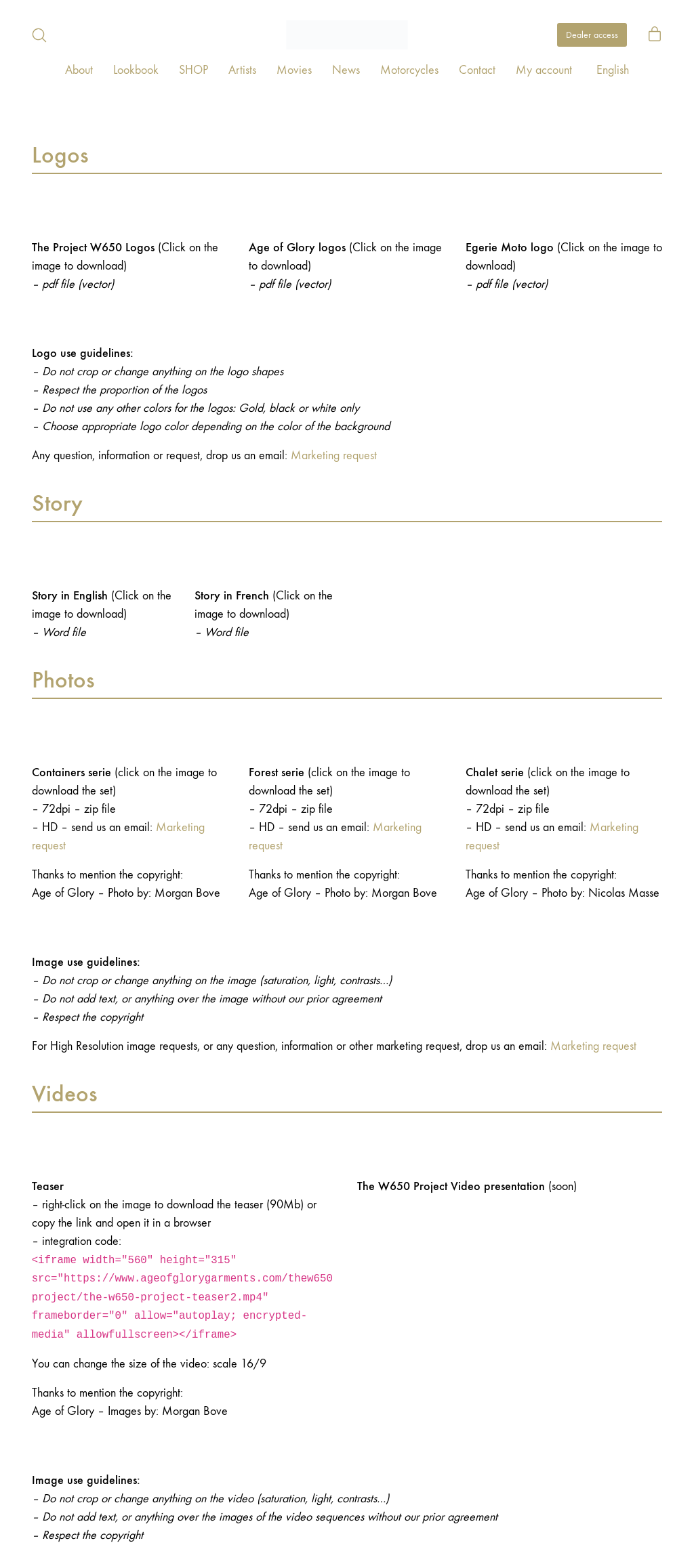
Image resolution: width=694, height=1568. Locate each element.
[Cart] (654, 35)
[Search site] (39, 35)
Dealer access (592, 35)
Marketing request (334, 455)
